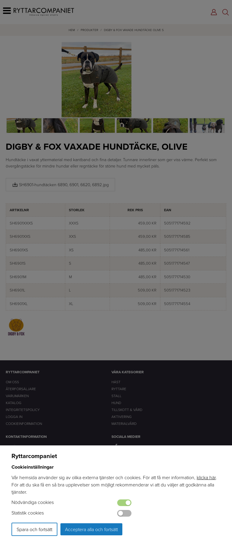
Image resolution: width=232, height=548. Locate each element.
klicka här (206, 477)
